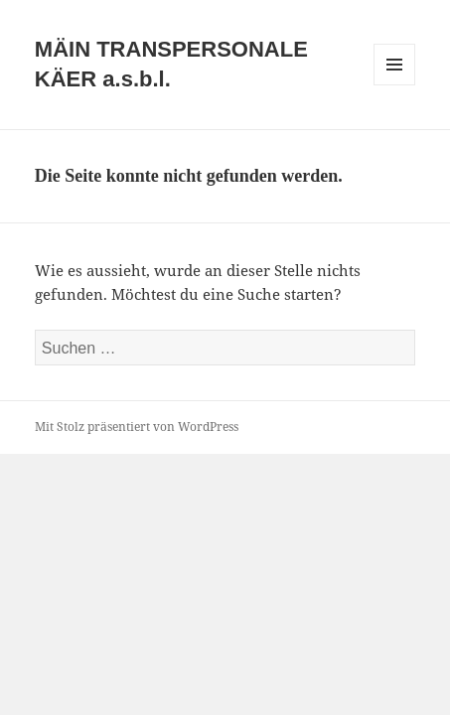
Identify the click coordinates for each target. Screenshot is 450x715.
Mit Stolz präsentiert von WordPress (136, 426)
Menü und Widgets (395, 84)
